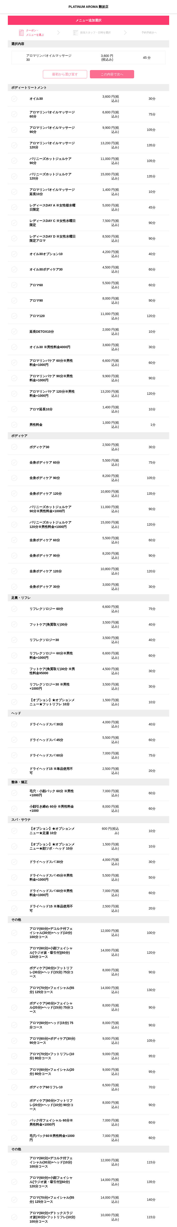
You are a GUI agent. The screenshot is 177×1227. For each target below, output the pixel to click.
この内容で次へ (112, 74)
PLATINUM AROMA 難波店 (89, 7)
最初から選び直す (65, 74)
